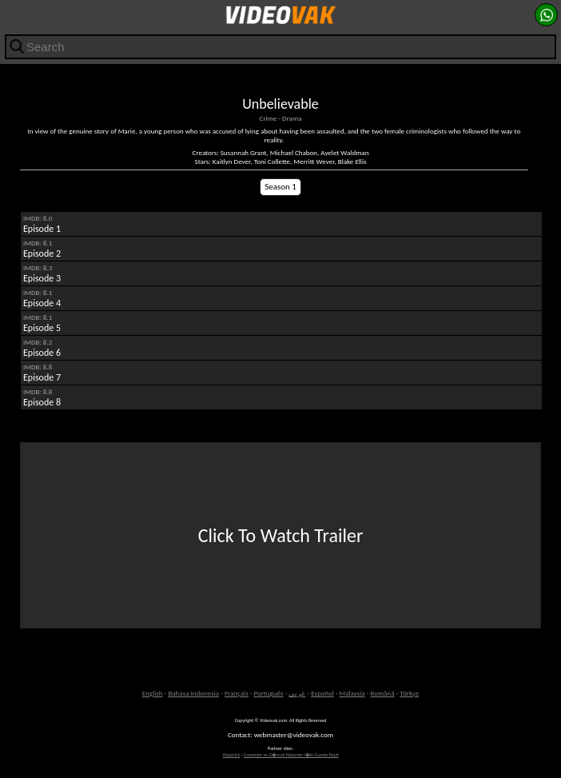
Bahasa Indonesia (193, 692)
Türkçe (409, 692)
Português (269, 692)
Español (322, 692)
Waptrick (231, 755)
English (152, 692)
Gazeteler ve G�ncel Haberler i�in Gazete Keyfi (291, 755)
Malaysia (352, 692)
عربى (296, 692)
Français (237, 692)
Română (382, 692)
